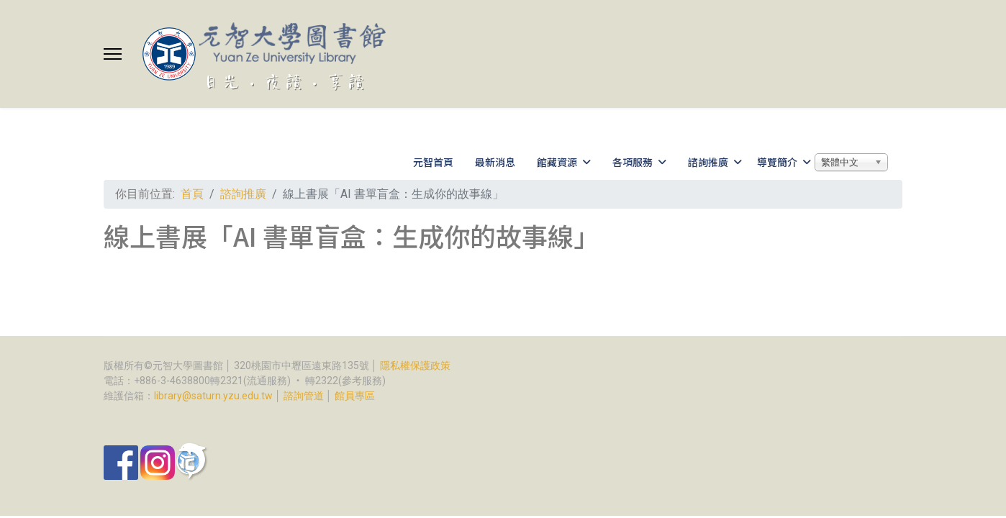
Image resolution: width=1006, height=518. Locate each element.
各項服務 (632, 162)
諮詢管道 (304, 395)
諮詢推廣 (708, 162)
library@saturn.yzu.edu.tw (213, 395)
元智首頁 (433, 162)
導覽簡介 (777, 162)
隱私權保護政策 (415, 365)
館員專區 (355, 395)
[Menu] (113, 54)
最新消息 (495, 162)
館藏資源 (557, 162)
